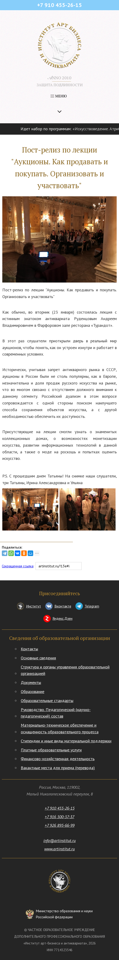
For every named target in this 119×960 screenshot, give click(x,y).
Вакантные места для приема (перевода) (58, 767)
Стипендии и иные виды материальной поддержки (66, 741)
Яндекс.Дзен (62, 618)
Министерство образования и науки (64, 914)
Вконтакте (62, 606)
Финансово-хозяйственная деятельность (58, 758)
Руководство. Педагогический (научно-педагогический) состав (56, 713)
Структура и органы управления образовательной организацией (65, 670)
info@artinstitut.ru (59, 840)
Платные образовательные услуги (51, 750)
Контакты (29, 649)
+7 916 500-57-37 (59, 816)
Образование (32, 691)
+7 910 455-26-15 (59, 808)
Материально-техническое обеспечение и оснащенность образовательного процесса (59, 728)
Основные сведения (38, 658)
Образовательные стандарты (47, 700)
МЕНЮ (59, 96)
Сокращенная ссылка (17, 566)
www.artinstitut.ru (59, 849)
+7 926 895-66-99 (59, 825)
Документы (31, 682)
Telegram (92, 606)
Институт (33, 606)
